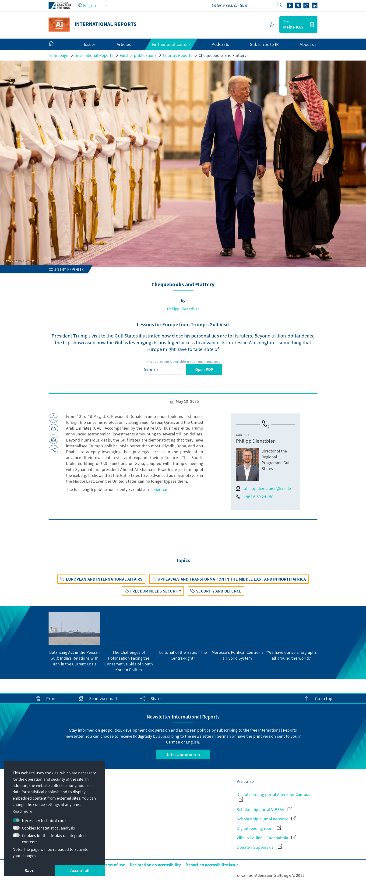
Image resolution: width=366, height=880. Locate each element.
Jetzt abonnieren (183, 754)
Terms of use (113, 864)
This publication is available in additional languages (183, 361)
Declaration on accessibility (155, 864)
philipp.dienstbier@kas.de (263, 488)
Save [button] (29, 870)
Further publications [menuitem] (171, 44)
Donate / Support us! (259, 847)
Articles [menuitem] (124, 44)
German (159, 489)
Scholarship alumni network (266, 819)
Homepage (58, 55)
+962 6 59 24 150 (254, 496)
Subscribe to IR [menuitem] (264, 44)
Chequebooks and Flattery (222, 55)
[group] (74, 639)
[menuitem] (56, 44)
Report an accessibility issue (212, 864)
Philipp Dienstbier (183, 309)
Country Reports (177, 55)
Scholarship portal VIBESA (264, 809)
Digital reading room (259, 828)
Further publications (138, 55)
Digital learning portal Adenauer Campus (273, 797)
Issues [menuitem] (89, 44)
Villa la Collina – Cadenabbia (266, 837)
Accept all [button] (80, 870)
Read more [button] (22, 811)
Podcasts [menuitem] (220, 44)
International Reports (94, 55)
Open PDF (204, 369)
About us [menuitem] (308, 44)
